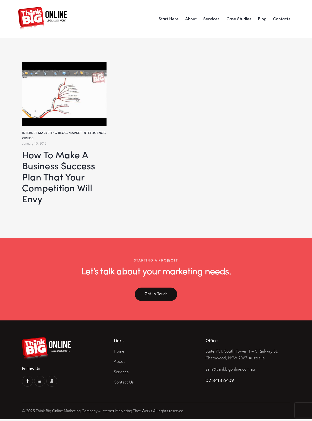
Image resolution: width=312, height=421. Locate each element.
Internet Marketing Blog (44, 132)
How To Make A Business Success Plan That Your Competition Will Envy (59, 177)
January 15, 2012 (34, 142)
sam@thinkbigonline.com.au (230, 371)
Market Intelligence (87, 132)
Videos (28, 137)
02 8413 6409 (219, 382)
